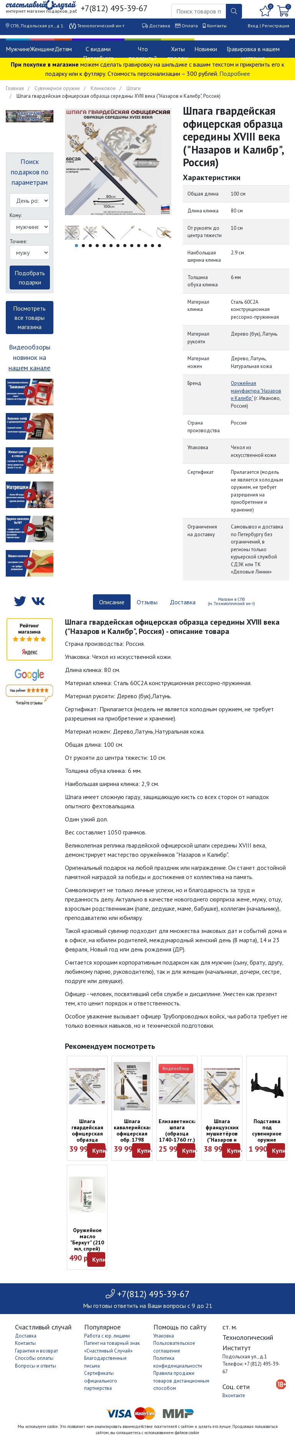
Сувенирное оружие (57, 88)
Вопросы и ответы (35, 1366)
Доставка (159, 25)
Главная (15, 88)
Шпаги (133, 88)
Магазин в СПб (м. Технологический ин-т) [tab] (231, 601)
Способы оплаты (34, 1358)
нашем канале (29, 367)
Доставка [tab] (183, 602)
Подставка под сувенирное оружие (267, 1130)
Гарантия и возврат (36, 1351)
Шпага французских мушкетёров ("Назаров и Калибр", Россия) (222, 1136)
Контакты (217, 25)
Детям (63, 49)
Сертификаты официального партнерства (100, 1380)
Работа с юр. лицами (107, 1336)
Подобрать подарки (30, 277)
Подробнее (234, 73)
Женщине (42, 49)
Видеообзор (175, 1068)
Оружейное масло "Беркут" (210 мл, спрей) (87, 1239)
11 (145, 245)
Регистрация (275, 25)
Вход (253, 25)
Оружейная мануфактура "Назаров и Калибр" (256, 390)
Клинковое (103, 88)
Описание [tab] (111, 602)
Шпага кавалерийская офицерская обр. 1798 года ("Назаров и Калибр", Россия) (133, 1143)
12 (152, 245)
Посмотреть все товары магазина (29, 317)
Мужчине (18, 49)
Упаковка (163, 1336)
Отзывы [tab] (147, 602)
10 (138, 245)
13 (159, 245)
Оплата (190, 25)
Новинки (205, 49)
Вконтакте (233, 1395)
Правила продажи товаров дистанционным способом (181, 1380)
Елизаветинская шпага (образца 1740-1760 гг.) (179, 1130)
